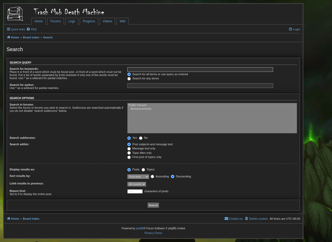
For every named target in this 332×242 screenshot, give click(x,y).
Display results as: (22, 169)
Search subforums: (23, 137)
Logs (71, 21)
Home (38, 21)
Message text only (141, 148)
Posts (133, 169)
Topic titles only (139, 152)
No (143, 137)
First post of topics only (144, 156)
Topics (148, 169)
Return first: (18, 190)
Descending (181, 176)
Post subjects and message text (149, 144)
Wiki (123, 21)
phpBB (140, 228)
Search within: (19, 144)
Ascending (160, 176)
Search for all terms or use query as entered (157, 74)
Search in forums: (22, 104)
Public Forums (212, 105)
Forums (55, 21)
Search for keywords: (24, 68)
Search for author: (22, 84)
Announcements (212, 109)
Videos (107, 21)
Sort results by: (20, 175)
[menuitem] (31, 29)
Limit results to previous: (27, 183)
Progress (89, 21)
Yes (132, 137)
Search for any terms (143, 78)
